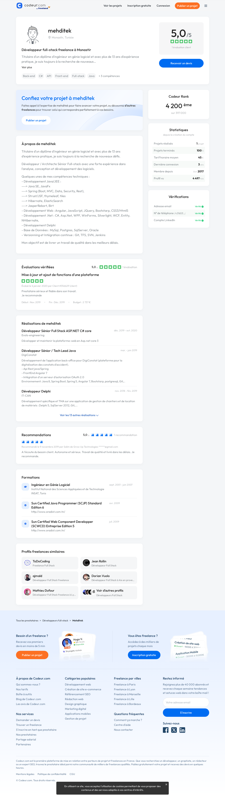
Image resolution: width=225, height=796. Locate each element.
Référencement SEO (77, 694)
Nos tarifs (22, 689)
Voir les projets (113, 5)
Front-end (61, 76)
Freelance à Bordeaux (127, 704)
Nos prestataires (26, 734)
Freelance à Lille (124, 699)
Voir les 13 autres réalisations (79, 415)
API (49, 76)
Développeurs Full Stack (109, 595)
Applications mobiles (78, 713)
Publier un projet (187, 5)
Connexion (163, 5)
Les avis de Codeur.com (30, 704)
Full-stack (78, 76)
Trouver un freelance (29, 725)
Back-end (29, 76)
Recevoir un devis (181, 63)
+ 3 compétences (109, 76)
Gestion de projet (75, 718)
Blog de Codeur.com (28, 699)
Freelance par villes (127, 678)
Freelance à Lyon (124, 689)
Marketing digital (75, 709)
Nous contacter (123, 729)
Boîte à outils (24, 694)
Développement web (78, 684)
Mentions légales (25, 774)
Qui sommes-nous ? (28, 684)
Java (91, 76)
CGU (72, 774)
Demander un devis (28, 720)
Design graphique (76, 704)
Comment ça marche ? (128, 720)
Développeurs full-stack (55, 620)
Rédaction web (74, 699)
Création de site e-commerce (83, 689)
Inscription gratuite (139, 5)
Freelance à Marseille (127, 694)
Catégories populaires (80, 678)
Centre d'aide (122, 725)
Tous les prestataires (27, 620)
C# (41, 76)
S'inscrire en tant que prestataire (36, 729)
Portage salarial (26, 739)
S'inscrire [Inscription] (186, 712)
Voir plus (27, 67)
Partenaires (23, 744)
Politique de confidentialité (52, 774)
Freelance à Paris (125, 684)
